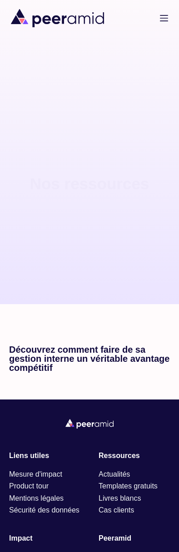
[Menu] (164, 18)
